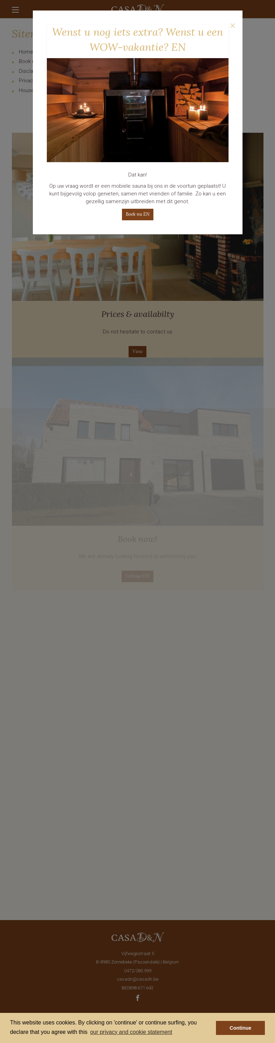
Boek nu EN (138, 214)
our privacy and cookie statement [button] (131, 1032)
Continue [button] (240, 1028)
